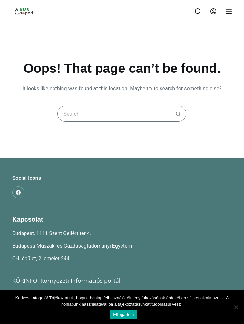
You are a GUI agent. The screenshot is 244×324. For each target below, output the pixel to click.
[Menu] (229, 11)
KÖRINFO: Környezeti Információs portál (66, 280)
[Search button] (178, 114)
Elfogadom (123, 314)
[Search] (198, 11)
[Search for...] (113, 114)
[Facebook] (18, 192)
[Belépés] (213, 11)
